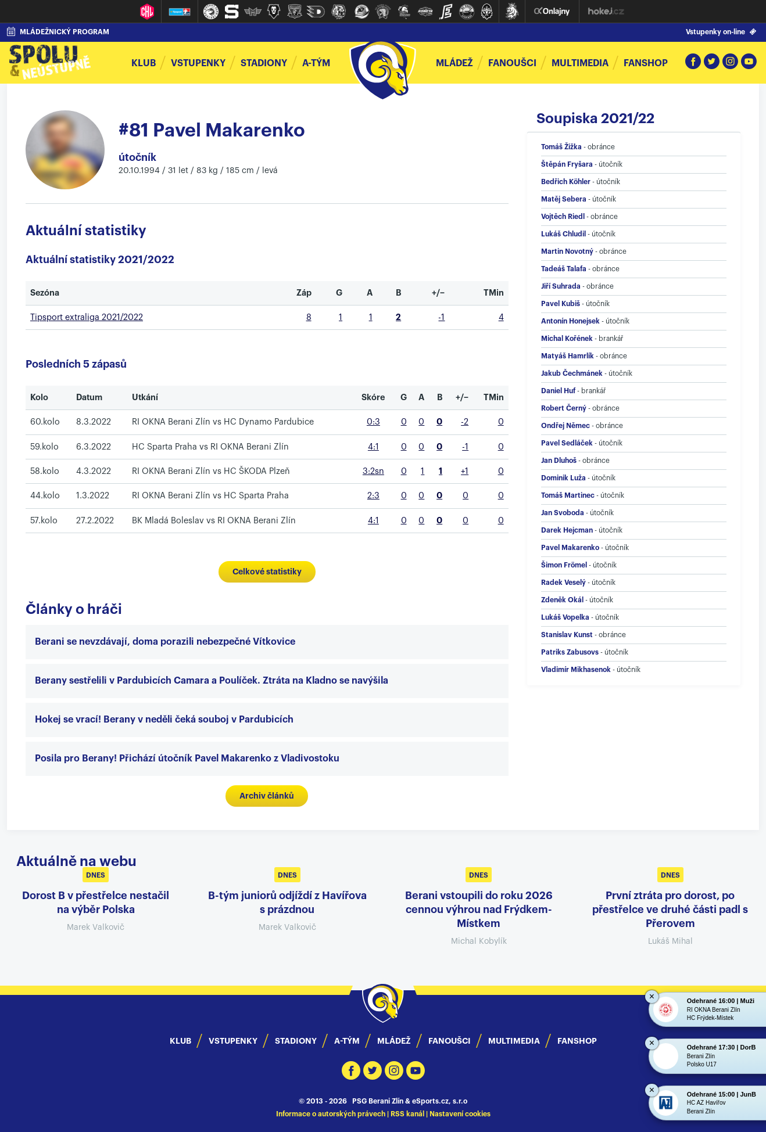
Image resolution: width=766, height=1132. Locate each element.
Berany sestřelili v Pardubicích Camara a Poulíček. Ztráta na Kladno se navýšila (211, 680)
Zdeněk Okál (562, 599)
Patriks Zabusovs (570, 652)
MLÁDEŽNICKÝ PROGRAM (58, 32)
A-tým (316, 63)
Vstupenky (198, 63)
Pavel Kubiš (560, 303)
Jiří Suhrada (561, 286)
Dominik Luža (563, 478)
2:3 (373, 495)
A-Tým (347, 1041)
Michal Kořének (567, 338)
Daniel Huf (558, 390)
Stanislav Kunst (567, 634)
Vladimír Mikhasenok (576, 669)
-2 (464, 422)
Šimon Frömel (564, 565)
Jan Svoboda (562, 512)
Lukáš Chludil (563, 234)
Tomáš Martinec (568, 495)
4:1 (373, 447)
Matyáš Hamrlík (567, 356)
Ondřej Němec (565, 425)
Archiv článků (266, 796)
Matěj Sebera (563, 199)
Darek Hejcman (567, 530)
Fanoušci (512, 63)
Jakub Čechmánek (572, 373)
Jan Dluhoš (559, 460)
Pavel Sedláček (567, 443)
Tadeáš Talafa (563, 268)
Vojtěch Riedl (563, 216)
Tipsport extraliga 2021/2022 (86, 317)
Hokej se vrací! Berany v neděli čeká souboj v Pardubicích (164, 719)
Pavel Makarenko (570, 547)
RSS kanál (407, 1114)
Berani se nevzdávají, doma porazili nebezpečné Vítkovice (165, 641)
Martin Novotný (567, 251)
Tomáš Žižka (561, 146)
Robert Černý (563, 408)
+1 (464, 471)
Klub (143, 63)
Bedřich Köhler (565, 181)
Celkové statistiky (267, 571)
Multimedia (580, 63)
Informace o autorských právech (330, 1114)
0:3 (373, 422)
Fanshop (646, 63)
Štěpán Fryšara (567, 164)
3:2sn (373, 471)
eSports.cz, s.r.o (439, 1101)
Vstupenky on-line (722, 31)
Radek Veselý (563, 582)
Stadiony (264, 63)
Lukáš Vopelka (565, 617)
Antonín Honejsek (570, 321)
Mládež (454, 63)
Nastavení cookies (460, 1114)
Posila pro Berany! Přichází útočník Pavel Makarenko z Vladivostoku (187, 758)
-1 (441, 317)
